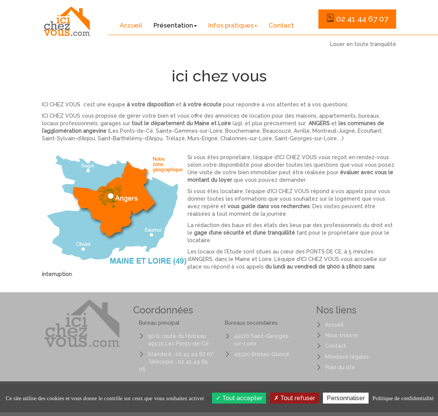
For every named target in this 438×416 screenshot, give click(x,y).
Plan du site (340, 367)
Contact (281, 25)
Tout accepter (239, 398)
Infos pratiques (232, 25)
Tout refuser (294, 398)
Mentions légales (347, 357)
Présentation (175, 25)
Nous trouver (341, 335)
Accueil (131, 25)
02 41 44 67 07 (357, 18)
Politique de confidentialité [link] (402, 398)
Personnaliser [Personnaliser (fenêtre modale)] (346, 398)
